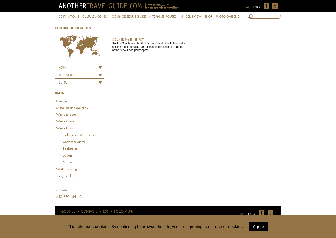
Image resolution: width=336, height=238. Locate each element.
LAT (247, 7)
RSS (106, 212)
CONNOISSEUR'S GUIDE (129, 16)
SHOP (208, 16)
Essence (61, 101)
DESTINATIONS (68, 16)
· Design (66, 155)
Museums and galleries (72, 108)
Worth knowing (66, 169)
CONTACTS (89, 212)
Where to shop (66, 128)
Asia (62, 67)
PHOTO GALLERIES (228, 16)
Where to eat (65, 121)
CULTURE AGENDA (95, 16)
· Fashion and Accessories (78, 135)
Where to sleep (66, 115)
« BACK (61, 190)
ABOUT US (68, 212)
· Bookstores (69, 149)
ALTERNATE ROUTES (162, 16)
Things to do (64, 176)
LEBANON (66, 75)
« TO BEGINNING (69, 197)
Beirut (64, 83)
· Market (66, 162)
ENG (256, 7)
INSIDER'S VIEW (190, 16)
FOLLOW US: (123, 212)
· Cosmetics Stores (73, 142)
